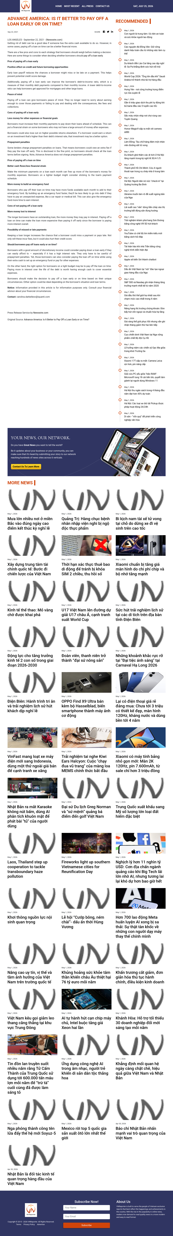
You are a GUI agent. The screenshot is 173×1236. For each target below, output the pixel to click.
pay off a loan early (93, 55)
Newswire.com (54, 39)
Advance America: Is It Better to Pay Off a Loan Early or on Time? (57, 319)
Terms (18, 1224)
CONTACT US (102, 6)
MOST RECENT (72, 6)
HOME (58, 6)
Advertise (41, 1224)
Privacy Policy (29, 1224)
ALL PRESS (87, 6)
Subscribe (86, 1225)
